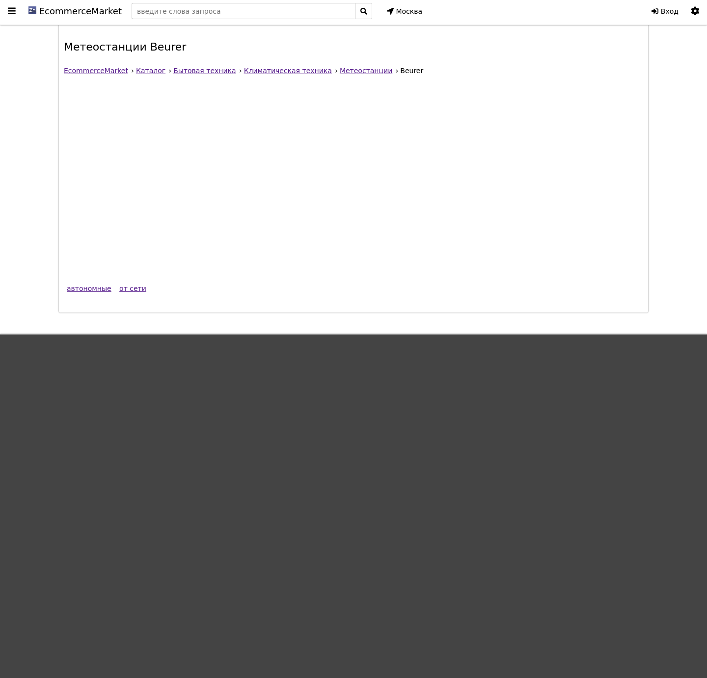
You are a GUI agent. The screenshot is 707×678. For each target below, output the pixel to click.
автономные (89, 288)
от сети (132, 288)
